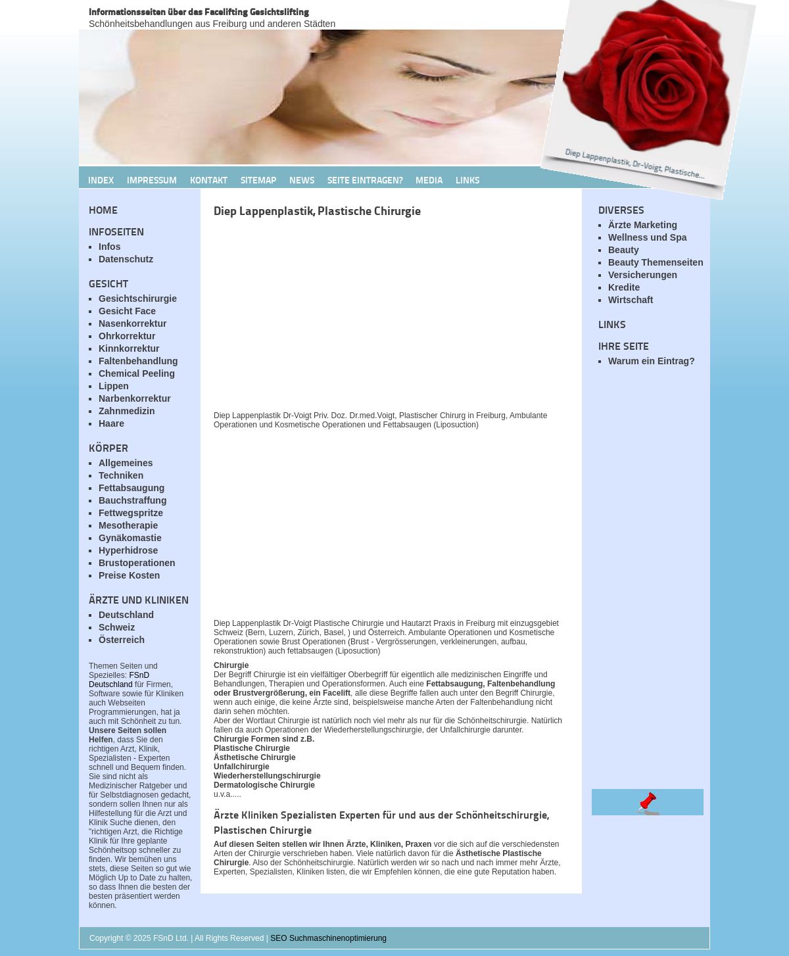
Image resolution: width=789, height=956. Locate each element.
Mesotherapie (128, 525)
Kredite (624, 287)
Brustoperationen (137, 563)
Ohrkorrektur (127, 336)
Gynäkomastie (130, 538)
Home (103, 209)
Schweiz (117, 627)
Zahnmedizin (127, 411)
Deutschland (126, 614)
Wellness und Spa (647, 237)
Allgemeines (126, 463)
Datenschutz (126, 259)
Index (101, 179)
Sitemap (258, 179)
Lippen (114, 386)
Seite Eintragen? (364, 179)
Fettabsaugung (131, 488)
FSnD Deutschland (119, 680)
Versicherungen (642, 275)
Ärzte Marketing (642, 225)
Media (429, 179)
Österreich (122, 639)
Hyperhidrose (128, 550)
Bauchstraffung (132, 500)
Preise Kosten (129, 575)
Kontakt (208, 179)
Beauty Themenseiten (656, 262)
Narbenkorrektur (135, 398)
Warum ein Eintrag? (651, 361)
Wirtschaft (630, 300)
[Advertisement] (368, 318)
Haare (111, 423)
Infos (109, 246)
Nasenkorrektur (133, 323)
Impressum (152, 179)
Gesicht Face (127, 311)
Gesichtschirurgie (138, 298)
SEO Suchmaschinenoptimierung (328, 938)
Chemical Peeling (137, 373)
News (301, 179)
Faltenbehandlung (138, 361)
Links (467, 179)
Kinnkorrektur (129, 348)
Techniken (121, 475)
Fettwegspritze (131, 513)
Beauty (623, 250)
